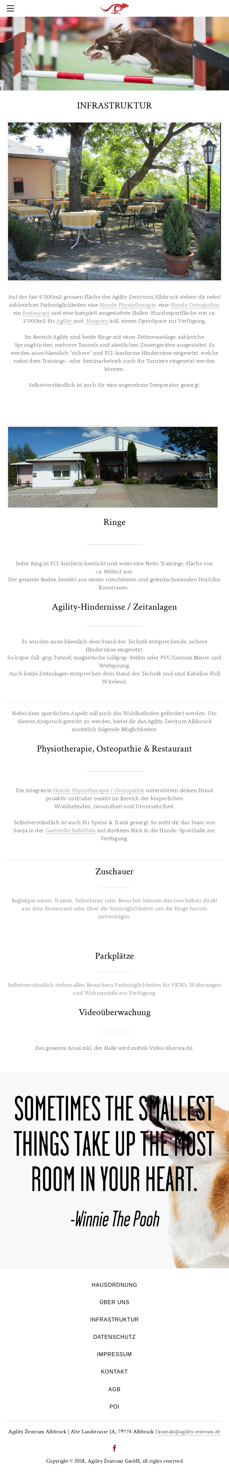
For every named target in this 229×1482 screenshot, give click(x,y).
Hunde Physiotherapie (128, 305)
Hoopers (97, 321)
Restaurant (36, 313)
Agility (64, 321)
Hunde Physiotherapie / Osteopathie (99, 791)
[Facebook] (114, 1448)
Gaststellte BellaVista (71, 831)
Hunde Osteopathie (194, 305)
